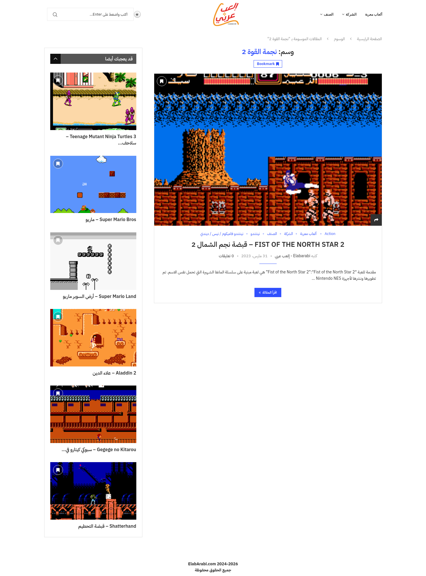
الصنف (328, 14)
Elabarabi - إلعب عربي (292, 256)
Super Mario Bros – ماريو (110, 219)
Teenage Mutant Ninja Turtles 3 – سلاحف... (101, 140)
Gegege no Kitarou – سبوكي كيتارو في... (99, 450)
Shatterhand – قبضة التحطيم (107, 526)
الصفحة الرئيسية (369, 39)
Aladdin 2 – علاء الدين (114, 373)
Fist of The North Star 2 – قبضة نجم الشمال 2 (268, 244)
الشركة (351, 14)
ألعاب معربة (373, 14)
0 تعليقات (226, 256)
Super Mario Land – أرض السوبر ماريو (99, 296)
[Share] (376, 220)
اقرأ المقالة (268, 292)
